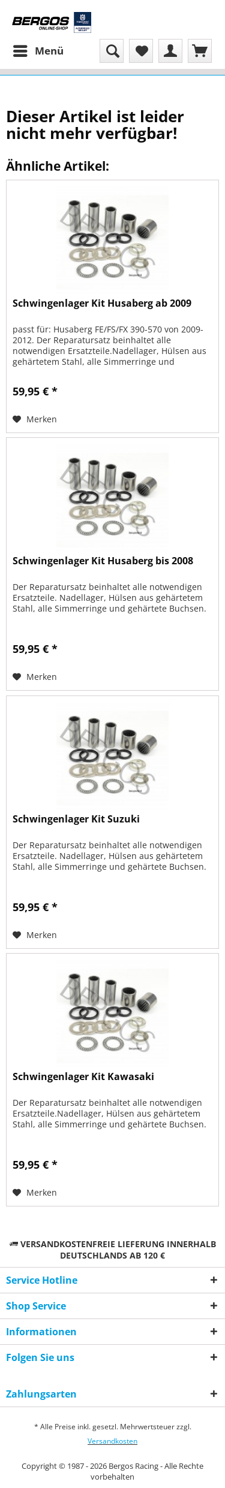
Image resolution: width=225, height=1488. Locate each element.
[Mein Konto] (170, 51)
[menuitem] (38, 51)
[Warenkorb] (200, 51)
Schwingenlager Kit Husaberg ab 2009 (102, 303)
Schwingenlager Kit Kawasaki (83, 1076)
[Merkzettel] (141, 51)
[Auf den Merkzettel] (35, 419)
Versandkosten (112, 1441)
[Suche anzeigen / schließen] (112, 51)
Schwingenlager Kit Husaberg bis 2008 (103, 561)
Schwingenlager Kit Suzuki (76, 819)
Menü (38, 49)
